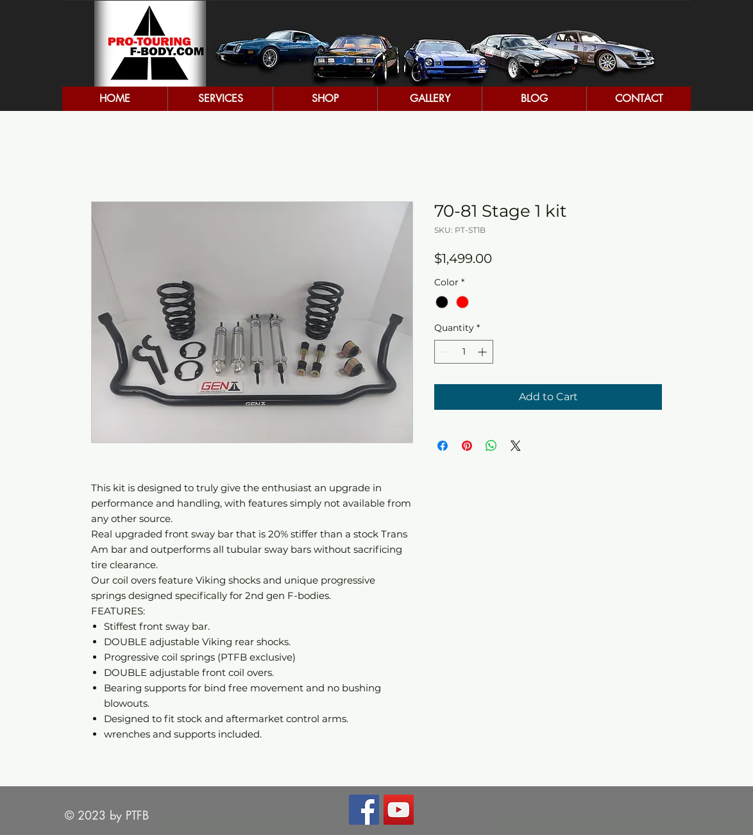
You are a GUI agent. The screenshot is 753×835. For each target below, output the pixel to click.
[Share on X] (515, 445)
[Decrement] (444, 352)
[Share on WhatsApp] (491, 445)
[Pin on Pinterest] (467, 445)
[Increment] (483, 352)
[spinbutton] (463, 352)
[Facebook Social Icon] (364, 810)
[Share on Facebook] (442, 445)
